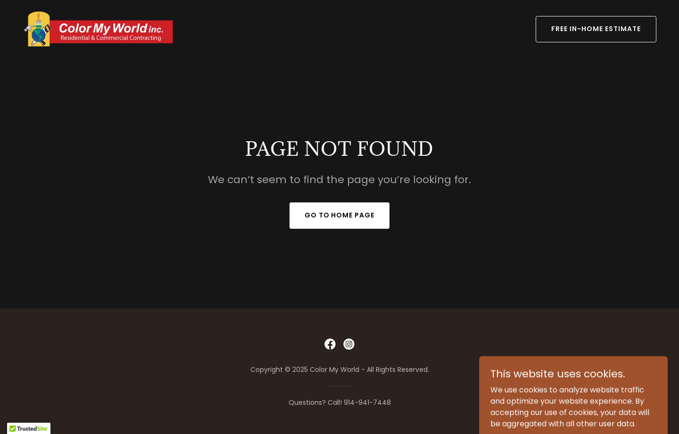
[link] (101, 28)
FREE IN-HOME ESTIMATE (596, 28)
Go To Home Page (340, 215)
